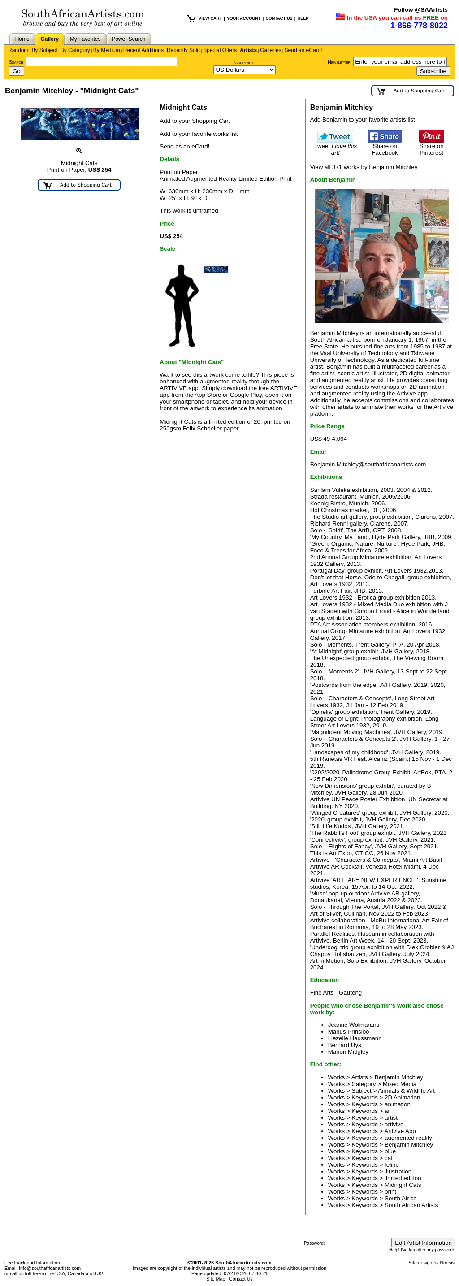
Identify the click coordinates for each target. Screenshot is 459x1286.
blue (390, 1151)
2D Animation (402, 1097)
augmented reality (408, 1137)
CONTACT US (278, 18)
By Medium (106, 50)
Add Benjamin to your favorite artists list (362, 119)
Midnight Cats (403, 1185)
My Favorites (85, 39)
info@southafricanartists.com (50, 1268)
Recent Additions (143, 50)
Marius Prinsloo (348, 1031)
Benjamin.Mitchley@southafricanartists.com (368, 464)
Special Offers (220, 50)
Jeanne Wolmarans (354, 1024)
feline (392, 1164)
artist (391, 1117)
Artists (248, 50)
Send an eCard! (303, 50)
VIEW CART (210, 18)
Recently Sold (183, 50)
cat (389, 1158)
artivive (394, 1124)
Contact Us (241, 1279)
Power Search (128, 39)
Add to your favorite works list (199, 133)
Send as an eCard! (184, 146)
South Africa (401, 1198)
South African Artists (411, 1205)
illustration (398, 1171)
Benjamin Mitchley (399, 1077)
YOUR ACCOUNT (244, 18)
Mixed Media (400, 1084)
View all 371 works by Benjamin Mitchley (364, 167)
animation (398, 1104)
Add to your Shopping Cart (195, 120)
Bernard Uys (344, 1045)
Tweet (335, 146)
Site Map (215, 1279)
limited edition (403, 1178)
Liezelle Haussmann (355, 1038)
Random (18, 50)
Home (22, 39)
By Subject (44, 50)
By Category (75, 50)
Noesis (447, 1262)
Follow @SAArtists (421, 9)
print (390, 1191)
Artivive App (400, 1131)
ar (387, 1111)
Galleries (270, 50)
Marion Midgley (348, 1051)
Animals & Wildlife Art (406, 1090)
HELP (302, 18)
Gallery (49, 39)
